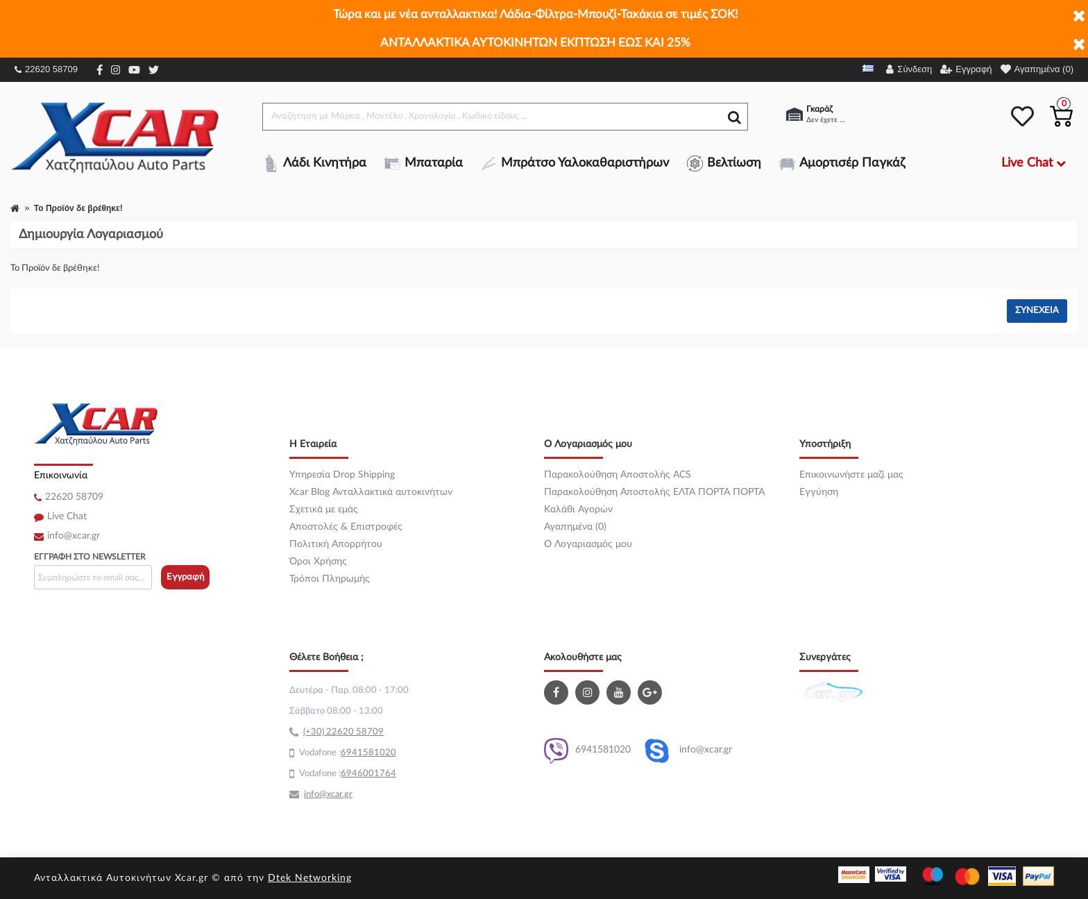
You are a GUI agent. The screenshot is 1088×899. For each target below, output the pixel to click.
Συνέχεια (1037, 310)
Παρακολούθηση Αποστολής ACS (617, 475)
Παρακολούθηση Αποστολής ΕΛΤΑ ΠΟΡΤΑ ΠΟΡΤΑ (654, 492)
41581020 (374, 752)
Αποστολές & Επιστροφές (345, 527)
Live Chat (67, 516)
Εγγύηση (818, 492)
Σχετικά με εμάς (323, 509)
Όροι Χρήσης (318, 561)
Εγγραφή (186, 577)
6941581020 (587, 751)
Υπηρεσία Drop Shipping (342, 475)
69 (346, 752)
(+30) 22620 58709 (343, 732)
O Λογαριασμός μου (588, 544)
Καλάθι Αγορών (578, 509)
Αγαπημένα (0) (575, 527)
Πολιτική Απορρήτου (335, 544)
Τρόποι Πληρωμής (329, 579)
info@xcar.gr (73, 536)
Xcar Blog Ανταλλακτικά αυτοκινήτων (370, 492)
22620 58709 (46, 69)
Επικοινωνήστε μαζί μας (851, 475)
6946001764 (368, 773)
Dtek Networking (310, 878)
